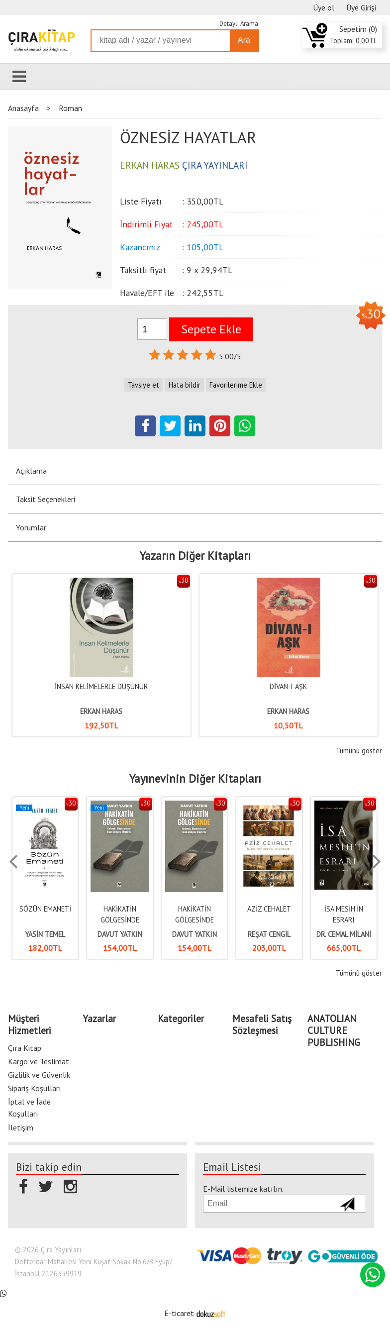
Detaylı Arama (238, 23)
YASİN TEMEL (45, 934)
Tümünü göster (359, 750)
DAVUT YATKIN (120, 934)
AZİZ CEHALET (269, 909)
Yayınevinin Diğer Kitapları (195, 779)
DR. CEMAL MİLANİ (343, 934)
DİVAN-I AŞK (288, 686)
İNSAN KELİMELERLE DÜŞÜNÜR (101, 686)
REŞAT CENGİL (269, 934)
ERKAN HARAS (101, 711)
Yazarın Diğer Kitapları (195, 556)
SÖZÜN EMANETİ (45, 909)
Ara (244, 40)
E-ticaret (179, 1313)
